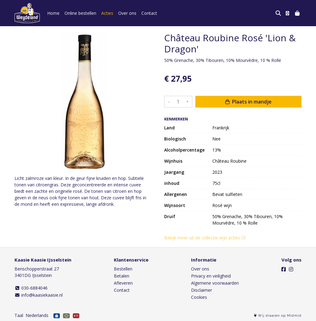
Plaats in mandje (248, 101)
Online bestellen (80, 13)
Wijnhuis (173, 161)
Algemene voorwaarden (215, 283)
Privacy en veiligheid (211, 276)
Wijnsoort (174, 205)
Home (53, 13)
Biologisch (175, 139)
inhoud (171, 183)
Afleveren (123, 283)
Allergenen (175, 194)
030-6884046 (31, 288)
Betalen (121, 276)
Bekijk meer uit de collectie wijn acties (205, 238)
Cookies (199, 297)
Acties (107, 13)
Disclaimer (201, 290)
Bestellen (123, 269)
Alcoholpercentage (184, 150)
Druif (169, 216)
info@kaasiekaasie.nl (39, 295)
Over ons (127, 13)
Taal (19, 315)
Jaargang (174, 172)
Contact (149, 13)
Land (169, 128)
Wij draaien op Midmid (277, 316)
